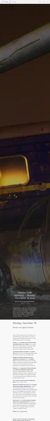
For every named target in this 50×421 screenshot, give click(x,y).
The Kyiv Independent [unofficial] (27, 301)
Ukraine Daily (14, 1)
